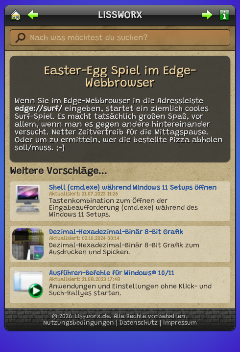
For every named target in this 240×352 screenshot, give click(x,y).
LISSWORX (120, 16)
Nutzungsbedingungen (78, 323)
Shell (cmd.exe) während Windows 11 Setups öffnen (132, 188)
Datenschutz (139, 323)
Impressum (180, 323)
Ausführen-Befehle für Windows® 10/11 (111, 273)
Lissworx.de (92, 316)
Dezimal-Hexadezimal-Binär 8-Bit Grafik (116, 232)
